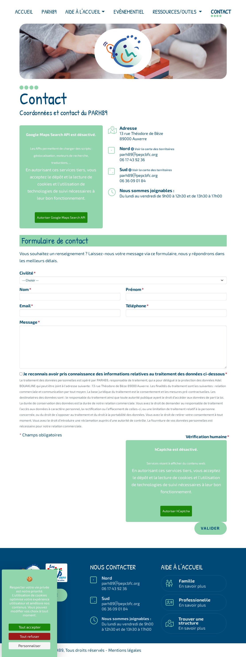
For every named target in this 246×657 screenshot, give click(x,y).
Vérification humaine (206, 436)
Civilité (26, 272)
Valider (210, 528)
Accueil (24, 11)
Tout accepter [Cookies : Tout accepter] (30, 627)
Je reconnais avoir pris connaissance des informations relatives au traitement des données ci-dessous (122, 373)
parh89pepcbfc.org (121, 583)
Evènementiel (129, 11)
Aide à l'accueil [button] (82, 11)
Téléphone (136, 305)
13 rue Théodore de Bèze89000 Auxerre (141, 136)
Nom (24, 289)
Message (28, 322)
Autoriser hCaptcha (176, 511)
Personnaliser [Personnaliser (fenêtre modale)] (29, 646)
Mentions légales (124, 650)
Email (25, 305)
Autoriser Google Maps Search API (61, 217)
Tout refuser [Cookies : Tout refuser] (29, 636)
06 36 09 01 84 (133, 180)
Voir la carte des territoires (152, 149)
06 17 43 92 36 (132, 159)
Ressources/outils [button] (175, 11)
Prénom (133, 289)
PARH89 (49, 11)
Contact (221, 11)
